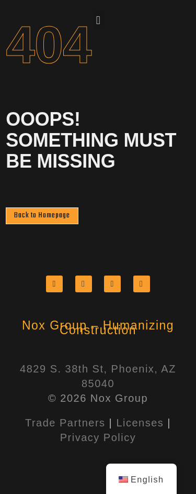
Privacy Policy (98, 437)
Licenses (140, 423)
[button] (98, 20)
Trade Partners (65, 423)
